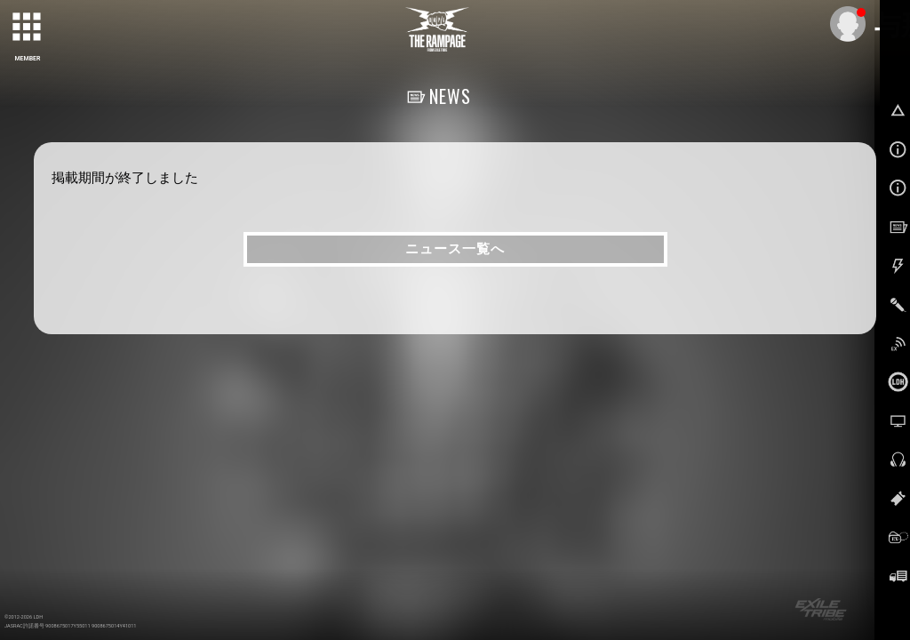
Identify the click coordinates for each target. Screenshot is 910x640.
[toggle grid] (27, 27)
